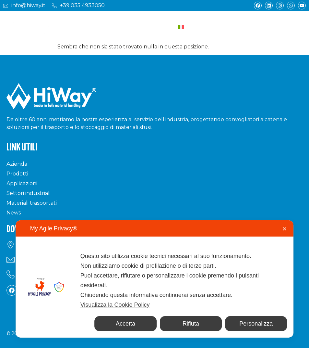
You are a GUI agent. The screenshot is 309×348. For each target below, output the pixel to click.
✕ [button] (284, 229)
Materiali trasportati (31, 203)
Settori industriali (28, 193)
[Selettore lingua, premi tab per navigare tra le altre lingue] (198, 27)
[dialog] (155, 279)
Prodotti (17, 174)
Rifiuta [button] (191, 323)
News (13, 213)
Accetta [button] (125, 323)
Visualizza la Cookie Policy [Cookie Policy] (115, 305)
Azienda (16, 164)
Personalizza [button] (256, 323)
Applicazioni (21, 183)
